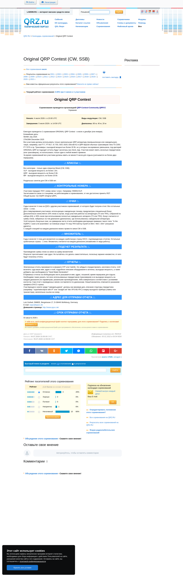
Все (140, 26)
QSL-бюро (59, 26)
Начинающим (82, 26)
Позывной (85, 12)
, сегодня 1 (112, 357)
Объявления (102, 23)
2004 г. (73, 74)
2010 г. (39, 77)
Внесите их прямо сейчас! (88, 84)
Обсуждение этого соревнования (41, 439)
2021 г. (33, 79)
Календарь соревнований (43, 36)
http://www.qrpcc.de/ (51, 307)
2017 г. (80, 77)
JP (157, 12)
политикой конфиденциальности (33, 561)
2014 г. (60, 77)
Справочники (123, 19)
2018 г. (87, 77)
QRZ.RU (27, 36)
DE (150, 12)
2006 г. (86, 74)
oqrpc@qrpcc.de (36, 305)
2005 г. (80, 74)
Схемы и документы (126, 23)
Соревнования (103, 26)
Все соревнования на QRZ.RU (102, 417)
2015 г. (66, 77)
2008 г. (26, 77)
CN (153, 12)
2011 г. (46, 77)
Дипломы (80, 19)
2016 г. (73, 77)
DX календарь (61, 23)
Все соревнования (36, 69)
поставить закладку (111, 77)
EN (142, 12)
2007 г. (93, 74)
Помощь (142, 23)
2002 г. (59, 74)
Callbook (59, 19)
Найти (119, 12)
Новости (100, 19)
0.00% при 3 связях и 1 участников (70, 92)
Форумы (142, 19)
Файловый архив (125, 26)
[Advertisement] (92, 47)
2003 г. (66, 74)
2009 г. (33, 77)
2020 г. (26, 79)
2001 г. (53, 74)
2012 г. (53, 77)
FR (146, 12)
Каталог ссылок (83, 23)
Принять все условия (22, 568)
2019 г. (93, 77)
